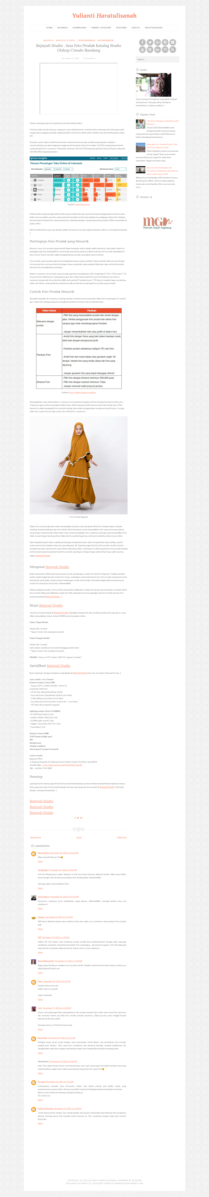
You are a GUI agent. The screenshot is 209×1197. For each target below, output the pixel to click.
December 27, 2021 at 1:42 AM (55, 937)
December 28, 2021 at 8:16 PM (56, 981)
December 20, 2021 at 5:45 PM (63, 870)
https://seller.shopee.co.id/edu (82, 392)
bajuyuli (49, 40)
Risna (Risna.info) (46, 961)
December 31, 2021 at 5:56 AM (60, 1081)
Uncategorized (154, 28)
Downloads (80, 28)
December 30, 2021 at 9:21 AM (61, 1038)
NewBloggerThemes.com (129, 1183)
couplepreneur (86, 40)
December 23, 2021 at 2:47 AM (59, 917)
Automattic (85, 1183)
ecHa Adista (43, 896)
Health (136, 28)
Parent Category (101, 28)
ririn (40, 1008)
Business (63, 28)
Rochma (41, 1081)
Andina (41, 917)
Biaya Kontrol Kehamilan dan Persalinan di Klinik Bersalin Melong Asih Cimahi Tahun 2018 (162, 170)
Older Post (122, 837)
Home (49, 28)
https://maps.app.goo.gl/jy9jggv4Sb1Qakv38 (62, 765)
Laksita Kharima (45, 1108)
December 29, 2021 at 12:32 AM (57, 1008)
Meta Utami (43, 853)
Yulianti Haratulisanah (104, 15)
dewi (40, 981)
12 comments (89, 58)
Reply (40, 861)
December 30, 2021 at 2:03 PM (63, 1061)
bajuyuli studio (65, 40)
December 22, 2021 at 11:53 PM (64, 896)
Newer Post (35, 837)
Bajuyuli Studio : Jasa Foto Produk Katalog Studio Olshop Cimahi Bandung (78, 48)
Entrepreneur (106, 40)
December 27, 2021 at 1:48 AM (68, 961)
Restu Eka (42, 1038)
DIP (39, 937)
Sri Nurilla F (43, 870)
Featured (121, 28)
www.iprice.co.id (82, 204)
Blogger (137, 1180)
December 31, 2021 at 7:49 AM (67, 1108)
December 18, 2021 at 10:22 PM (64, 853)
